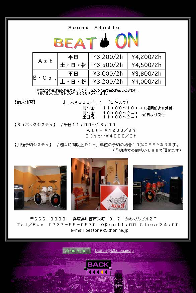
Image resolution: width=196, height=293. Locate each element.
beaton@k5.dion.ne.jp (114, 250)
